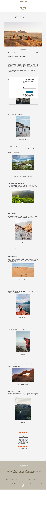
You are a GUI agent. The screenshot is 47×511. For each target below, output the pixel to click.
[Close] (37, 77)
